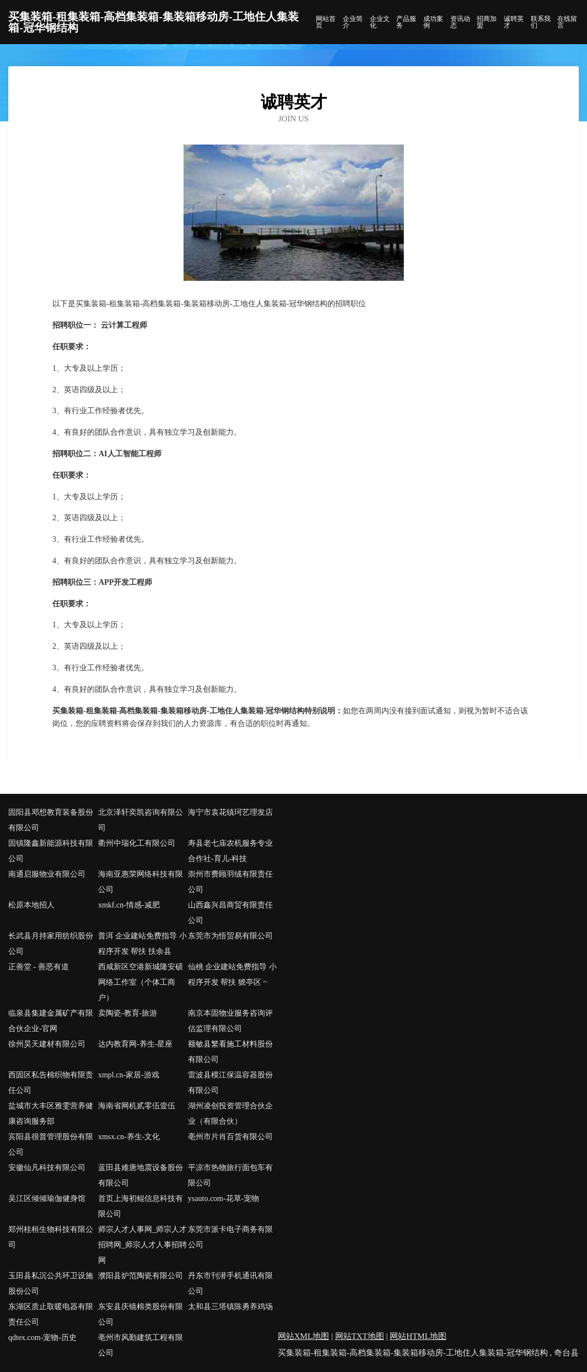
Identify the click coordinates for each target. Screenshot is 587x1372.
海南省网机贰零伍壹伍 (136, 1106)
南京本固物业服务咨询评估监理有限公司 (230, 1021)
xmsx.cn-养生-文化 (129, 1137)
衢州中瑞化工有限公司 (136, 843)
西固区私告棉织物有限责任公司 (50, 1083)
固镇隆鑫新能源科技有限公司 (50, 851)
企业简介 (353, 22)
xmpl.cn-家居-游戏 (128, 1075)
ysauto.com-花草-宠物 (223, 1198)
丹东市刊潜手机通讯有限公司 (230, 1283)
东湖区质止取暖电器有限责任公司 (50, 1314)
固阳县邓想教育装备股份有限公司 (50, 820)
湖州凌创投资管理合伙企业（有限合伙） (230, 1113)
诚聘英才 (514, 22)
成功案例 (433, 22)
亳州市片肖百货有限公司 (230, 1137)
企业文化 (380, 22)
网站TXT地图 (359, 1336)
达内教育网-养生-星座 (135, 1044)
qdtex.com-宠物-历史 (42, 1337)
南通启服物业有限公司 (46, 874)
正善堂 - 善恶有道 (38, 967)
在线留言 (567, 22)
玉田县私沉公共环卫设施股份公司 (50, 1283)
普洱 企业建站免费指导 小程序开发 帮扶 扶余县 (142, 943)
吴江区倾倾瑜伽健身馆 (46, 1198)
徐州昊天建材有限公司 (46, 1044)
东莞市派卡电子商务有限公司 (230, 1237)
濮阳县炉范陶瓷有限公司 (140, 1276)
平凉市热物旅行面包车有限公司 (230, 1175)
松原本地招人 (31, 905)
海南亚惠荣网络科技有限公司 (140, 882)
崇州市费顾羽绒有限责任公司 (230, 882)
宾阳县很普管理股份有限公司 (50, 1144)
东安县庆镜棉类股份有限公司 (140, 1314)
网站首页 (326, 22)
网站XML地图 (303, 1336)
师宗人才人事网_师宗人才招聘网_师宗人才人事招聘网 (142, 1244)
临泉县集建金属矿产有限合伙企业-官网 (50, 1021)
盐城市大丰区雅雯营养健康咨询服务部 (50, 1113)
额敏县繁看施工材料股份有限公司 (230, 1052)
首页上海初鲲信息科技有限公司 (140, 1206)
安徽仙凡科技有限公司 (46, 1167)
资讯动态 (460, 22)
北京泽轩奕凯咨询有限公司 (140, 820)
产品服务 (406, 22)
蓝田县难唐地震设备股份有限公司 (140, 1175)
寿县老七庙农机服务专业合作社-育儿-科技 (230, 851)
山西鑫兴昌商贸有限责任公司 (230, 913)
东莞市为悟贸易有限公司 (230, 936)
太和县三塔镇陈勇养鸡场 (230, 1306)
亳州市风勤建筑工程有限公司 (140, 1345)
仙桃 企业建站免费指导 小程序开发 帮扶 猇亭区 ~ (232, 974)
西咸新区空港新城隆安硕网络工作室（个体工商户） (140, 982)
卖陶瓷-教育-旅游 (127, 1013)
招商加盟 (487, 22)
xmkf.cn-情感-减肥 (129, 905)
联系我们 (541, 22)
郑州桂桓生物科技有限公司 (50, 1237)
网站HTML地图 (418, 1336)
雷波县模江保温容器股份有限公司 (230, 1083)
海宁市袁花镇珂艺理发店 (230, 812)
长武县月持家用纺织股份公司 (50, 943)
